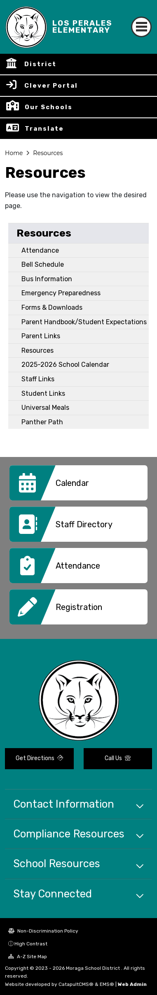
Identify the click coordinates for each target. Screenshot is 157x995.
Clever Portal (51, 85)
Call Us (118, 758)
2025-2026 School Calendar (65, 364)
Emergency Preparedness (61, 293)
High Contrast (30, 944)
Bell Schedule (42, 264)
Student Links (43, 393)
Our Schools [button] (49, 107)
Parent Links (40, 336)
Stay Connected (52, 893)
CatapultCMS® (76, 984)
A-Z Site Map (27, 956)
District (40, 64)
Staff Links (37, 379)
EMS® (107, 984)
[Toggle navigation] (141, 26)
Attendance (40, 250)
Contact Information (63, 804)
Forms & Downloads (51, 307)
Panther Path (42, 422)
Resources (48, 153)
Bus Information (46, 279)
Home (14, 153)
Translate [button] (44, 128)
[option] (78, 486)
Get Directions (39, 758)
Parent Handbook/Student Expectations (84, 322)
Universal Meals (45, 407)
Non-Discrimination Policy (43, 931)
